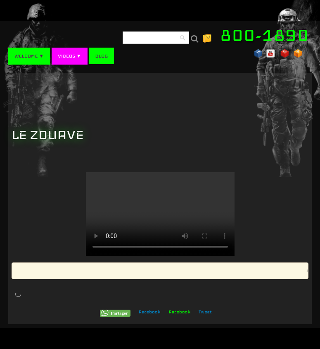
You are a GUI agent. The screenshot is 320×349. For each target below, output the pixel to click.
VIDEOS (69, 56)
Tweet (205, 312)
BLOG (101, 56)
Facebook (150, 312)
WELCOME (29, 56)
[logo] (267, 35)
